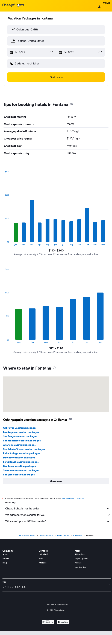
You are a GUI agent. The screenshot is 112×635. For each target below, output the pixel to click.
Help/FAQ (43, 554)
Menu (106, 6)
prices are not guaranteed (73, 498)
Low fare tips (80, 567)
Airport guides (81, 558)
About (5, 554)
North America (46, 535)
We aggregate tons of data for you (57, 515)
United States (63, 535)
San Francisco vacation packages (22, 440)
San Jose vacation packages (19, 474)
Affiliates (42, 563)
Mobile (5, 558)
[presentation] (71, 104)
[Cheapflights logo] (13, 5)
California (77, 535)
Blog (4, 563)
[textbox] (56, 29)
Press (41, 558)
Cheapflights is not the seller (57, 508)
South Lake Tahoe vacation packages (24, 449)
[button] (13, 29)
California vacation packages (19, 427)
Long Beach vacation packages (21, 461)
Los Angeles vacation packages (21, 432)
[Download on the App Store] (63, 622)
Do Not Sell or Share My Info (56, 604)
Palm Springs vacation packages (21, 453)
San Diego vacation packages (20, 436)
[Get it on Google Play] (48, 622)
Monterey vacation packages (19, 466)
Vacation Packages (27, 535)
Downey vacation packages (19, 457)
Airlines (78, 563)
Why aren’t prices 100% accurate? (57, 521)
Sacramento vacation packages (21, 470)
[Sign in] (99, 6)
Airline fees (79, 554)
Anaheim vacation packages (19, 444)
